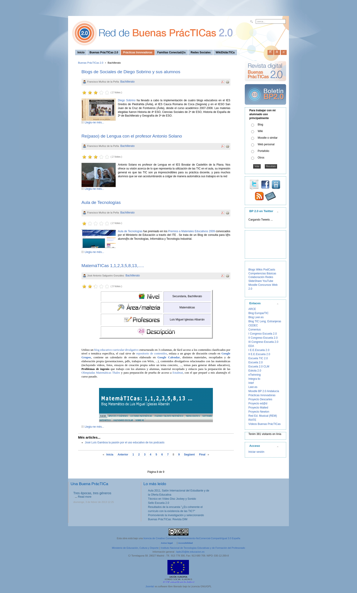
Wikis (259, 269)
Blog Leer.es (256, 317)
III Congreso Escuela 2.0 (263, 341)
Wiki (260, 131)
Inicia (109, 454)
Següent (189, 454)
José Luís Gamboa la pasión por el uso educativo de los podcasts (125, 442)
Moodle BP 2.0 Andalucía (263, 391)
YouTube (268, 281)
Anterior (122, 454)
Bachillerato (127, 81)
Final (202, 454)
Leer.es (252, 387)
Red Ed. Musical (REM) (262, 415)
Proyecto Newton (258, 411)
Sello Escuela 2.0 (158, 503)
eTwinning (254, 374)
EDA (251, 346)
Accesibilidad (185, 543)
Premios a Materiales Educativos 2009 (191, 231)
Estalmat (178, 372)
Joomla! (149, 586)
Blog (260, 124)
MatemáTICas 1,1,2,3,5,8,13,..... (113, 265)
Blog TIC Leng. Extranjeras (264, 321)
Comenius (254, 329)
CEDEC (253, 325)
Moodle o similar (268, 137)
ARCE (252, 309)
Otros (261, 157)
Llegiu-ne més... (94, 122)
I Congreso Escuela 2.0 (262, 333)
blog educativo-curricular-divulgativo (116, 349)
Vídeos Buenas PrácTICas (264, 424)
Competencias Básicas (262, 273)
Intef (251, 383)
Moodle (252, 284)
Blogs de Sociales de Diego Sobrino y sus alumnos (131, 71)
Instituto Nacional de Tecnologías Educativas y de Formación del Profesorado (203, 547)
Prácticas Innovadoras (261, 395)
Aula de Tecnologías (101, 202)
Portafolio (263, 151)
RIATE (252, 419)
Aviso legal (167, 543)
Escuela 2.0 (255, 362)
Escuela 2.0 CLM (258, 366)
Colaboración (256, 277)
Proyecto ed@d (257, 403)
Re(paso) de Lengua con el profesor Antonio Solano (132, 136)
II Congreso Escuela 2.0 (263, 337)
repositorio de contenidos (151, 353)
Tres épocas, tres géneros (92, 493)
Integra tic (254, 378)
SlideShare (255, 281)
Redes (269, 277)
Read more (84, 496)
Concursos (264, 284)
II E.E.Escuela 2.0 (259, 354)
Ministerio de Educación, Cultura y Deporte (135, 547)
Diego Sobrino (127, 100)
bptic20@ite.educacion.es (190, 551)
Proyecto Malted (258, 407)
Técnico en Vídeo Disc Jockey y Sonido (172, 498)
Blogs (251, 269)
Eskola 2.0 (254, 370)
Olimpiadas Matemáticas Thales (101, 372)
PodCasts (269, 269)
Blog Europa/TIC (258, 313)
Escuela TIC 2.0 (258, 358)
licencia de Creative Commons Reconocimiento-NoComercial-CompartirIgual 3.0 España (191, 538)
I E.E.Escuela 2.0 (258, 350)
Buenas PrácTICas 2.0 (90, 62)
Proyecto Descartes (260, 399)
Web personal (266, 144)
